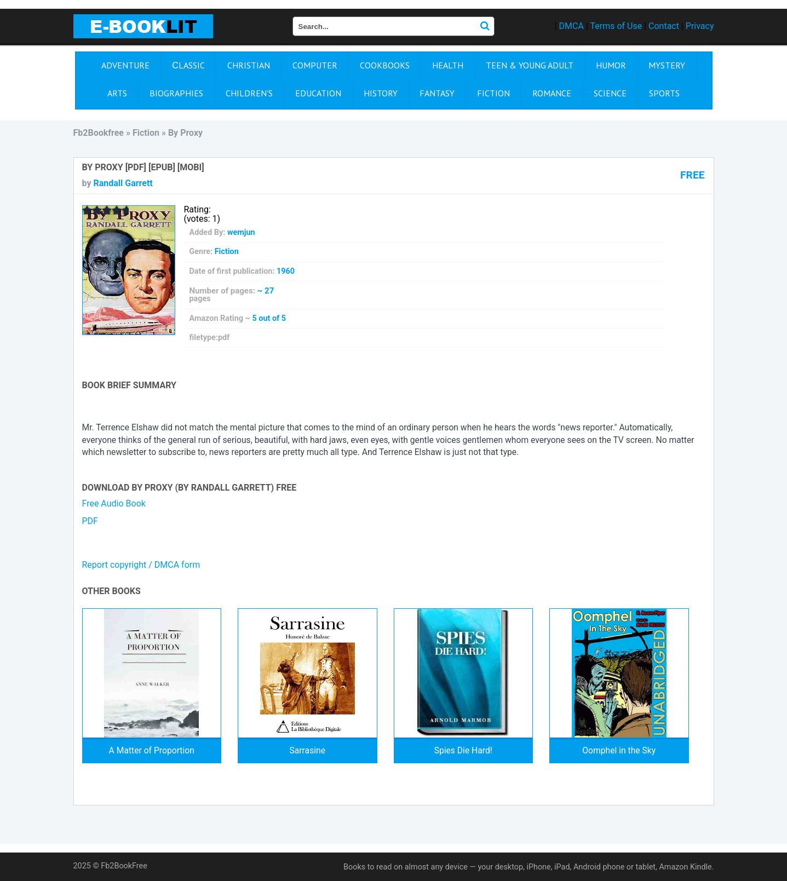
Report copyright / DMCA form (141, 565)
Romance (551, 93)
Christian (248, 65)
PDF (90, 521)
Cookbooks (385, 65)
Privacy (700, 26)
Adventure (125, 65)
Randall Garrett (122, 183)
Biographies (176, 93)
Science (610, 93)
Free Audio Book (114, 503)
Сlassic (188, 65)
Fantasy (437, 93)
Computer (314, 65)
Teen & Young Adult (529, 65)
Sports (664, 93)
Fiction (493, 93)
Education (318, 93)
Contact (663, 26)
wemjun (241, 232)
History (381, 93)
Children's (249, 93)
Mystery (666, 65)
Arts (117, 93)
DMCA (571, 26)
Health (447, 65)
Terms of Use (616, 26)
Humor (611, 65)
